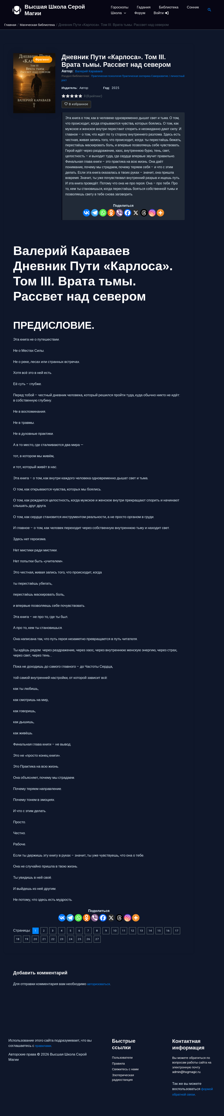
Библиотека (166, 7)
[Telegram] (94, 212)
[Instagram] (152, 212)
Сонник (189, 7)
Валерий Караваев (90, 71)
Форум (138, 13)
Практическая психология (108, 76)
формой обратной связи (193, 1091)
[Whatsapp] (103, 212)
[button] (124, 13)
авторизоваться (100, 983)
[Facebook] (127, 212)
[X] (135, 212)
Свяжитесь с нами (127, 1068)
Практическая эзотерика (142, 76)
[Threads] (144, 212)
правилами (44, 1043)
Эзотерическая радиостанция (124, 1078)
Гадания (142, 7)
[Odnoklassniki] (111, 212)
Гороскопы (119, 7)
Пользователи (123, 1054)
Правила (119, 1061)
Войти (159, 13)
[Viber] (119, 212)
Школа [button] (118, 13)
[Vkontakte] (86, 212)
